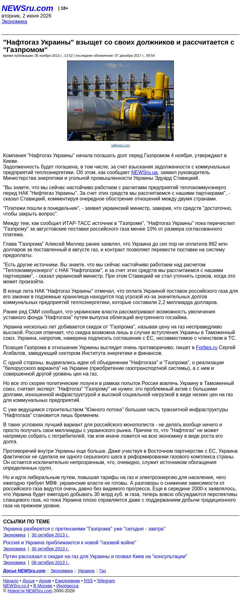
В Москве (42, 585)
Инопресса (67, 585)
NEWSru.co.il (16, 585)
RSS (88, 580)
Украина (86, 570)
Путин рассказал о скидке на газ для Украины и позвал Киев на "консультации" (95, 556)
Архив (45, 580)
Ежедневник (67, 580)
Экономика (14, 21)
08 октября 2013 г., (51, 562)
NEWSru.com (27, 8)
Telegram (106, 580)
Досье (28, 580)
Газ (102, 570)
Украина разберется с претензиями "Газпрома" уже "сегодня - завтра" (84, 528)
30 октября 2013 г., (51, 534)
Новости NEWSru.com (30, 590)
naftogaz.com (120, 145)
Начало (11, 580)
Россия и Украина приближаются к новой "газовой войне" (69, 542)
